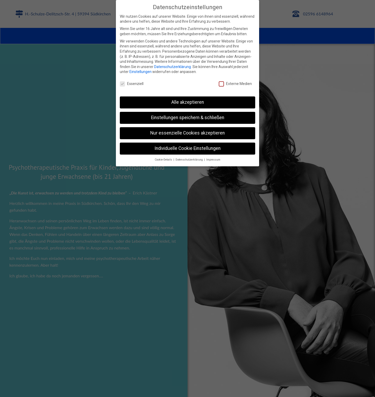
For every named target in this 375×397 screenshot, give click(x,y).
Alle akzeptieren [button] (187, 102)
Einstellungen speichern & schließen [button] (187, 117)
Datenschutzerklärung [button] (190, 159)
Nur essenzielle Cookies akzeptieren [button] (187, 133)
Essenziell (131, 83)
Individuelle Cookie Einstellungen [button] (187, 148)
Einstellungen (140, 72)
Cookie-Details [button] (164, 159)
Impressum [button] (213, 159)
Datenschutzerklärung (172, 67)
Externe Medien (235, 83)
